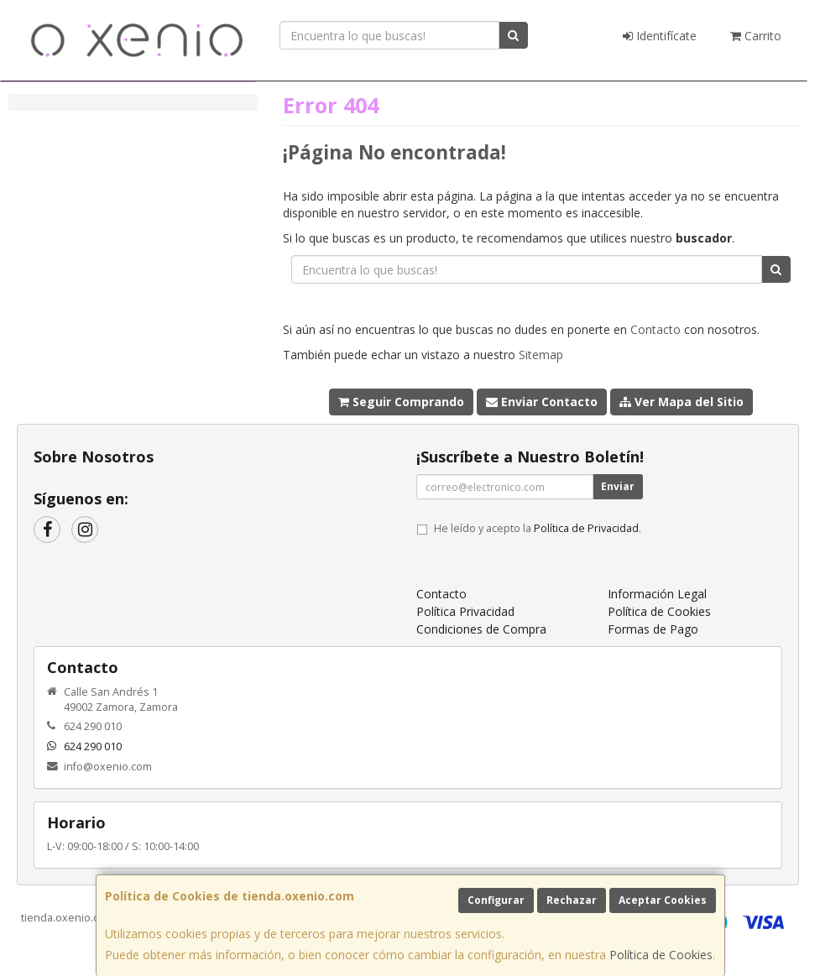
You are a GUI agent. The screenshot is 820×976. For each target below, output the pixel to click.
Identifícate (660, 36)
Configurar (496, 900)
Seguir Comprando (401, 402)
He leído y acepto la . (537, 528)
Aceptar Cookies (663, 900)
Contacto (655, 329)
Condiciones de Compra (481, 629)
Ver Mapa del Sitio (681, 402)
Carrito (755, 36)
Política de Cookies (661, 955)
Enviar (618, 486)
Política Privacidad (465, 611)
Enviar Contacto (542, 402)
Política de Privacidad (586, 528)
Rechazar (571, 900)
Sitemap (541, 355)
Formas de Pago (653, 629)
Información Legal (657, 594)
